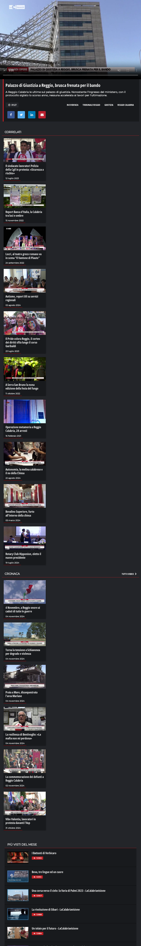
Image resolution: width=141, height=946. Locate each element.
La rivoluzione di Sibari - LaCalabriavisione (56, 907)
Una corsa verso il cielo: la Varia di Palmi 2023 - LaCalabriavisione (68, 888)
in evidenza (72, 104)
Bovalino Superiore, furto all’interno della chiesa (20, 512)
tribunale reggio (91, 104)
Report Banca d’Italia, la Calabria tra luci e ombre (24, 213)
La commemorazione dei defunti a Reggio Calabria (25, 776)
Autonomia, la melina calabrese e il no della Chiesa (24, 470)
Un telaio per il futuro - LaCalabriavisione (55, 926)
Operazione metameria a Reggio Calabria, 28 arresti (23, 428)
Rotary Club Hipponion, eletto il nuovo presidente (23, 554)
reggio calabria (126, 104)
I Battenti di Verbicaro (44, 850)
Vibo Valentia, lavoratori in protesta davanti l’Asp (21, 818)
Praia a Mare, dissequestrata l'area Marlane (21, 692)
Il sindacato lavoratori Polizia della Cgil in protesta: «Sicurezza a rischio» (25, 169)
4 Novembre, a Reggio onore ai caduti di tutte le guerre (23, 608)
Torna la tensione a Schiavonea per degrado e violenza (23, 650)
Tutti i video (129, 572)
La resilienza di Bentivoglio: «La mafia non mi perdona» (23, 734)
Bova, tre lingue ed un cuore (47, 869)
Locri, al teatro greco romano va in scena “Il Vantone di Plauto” (23, 256)
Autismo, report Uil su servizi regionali (22, 298)
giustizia (108, 104)
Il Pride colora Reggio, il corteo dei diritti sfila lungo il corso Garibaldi (23, 342)
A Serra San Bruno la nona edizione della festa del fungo (22, 386)
